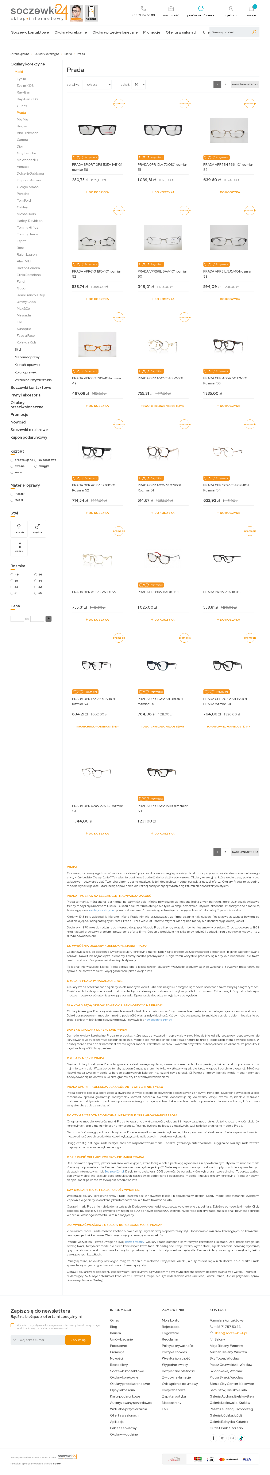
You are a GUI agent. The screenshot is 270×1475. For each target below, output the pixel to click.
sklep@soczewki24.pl (231, 1333)
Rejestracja (171, 1327)
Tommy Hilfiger (28, 227)
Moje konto (171, 1320)
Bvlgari (22, 126)
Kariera (115, 1333)
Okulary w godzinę (124, 1434)
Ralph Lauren (27, 254)
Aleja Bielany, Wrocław (226, 1346)
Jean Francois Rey (31, 295)
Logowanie (170, 1333)
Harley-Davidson (30, 220)
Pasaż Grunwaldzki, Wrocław (231, 1365)
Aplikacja (117, 1422)
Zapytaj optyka (174, 1396)
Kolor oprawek (25, 372)
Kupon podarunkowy (29, 437)
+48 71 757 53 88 (227, 1326)
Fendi (21, 281)
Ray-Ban (23, 92)
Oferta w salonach (181, 32)
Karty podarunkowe (125, 1396)
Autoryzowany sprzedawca (131, 1403)
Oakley (22, 207)
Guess (22, 106)
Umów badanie (121, 1339)
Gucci (21, 288)
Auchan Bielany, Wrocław (228, 1352)
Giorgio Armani (28, 187)
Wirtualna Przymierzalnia (33, 380)
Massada (24, 315)
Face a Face (26, 335)
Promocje (152, 32)
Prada (21, 112)
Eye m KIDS (25, 85)
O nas (114, 1320)
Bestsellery (119, 1365)
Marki (19, 71)
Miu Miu (22, 119)
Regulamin (170, 1339)
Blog (113, 1327)
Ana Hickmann (27, 133)
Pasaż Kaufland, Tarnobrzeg (231, 1409)
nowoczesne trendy (158, 1020)
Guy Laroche (26, 153)
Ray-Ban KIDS (27, 99)
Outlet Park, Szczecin (226, 1428)
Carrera (22, 139)
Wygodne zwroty (175, 1365)
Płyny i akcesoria (25, 395)
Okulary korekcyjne (71, 32)
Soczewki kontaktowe (30, 32)
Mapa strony (171, 1403)
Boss (20, 248)
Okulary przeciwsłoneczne (115, 32)
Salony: (220, 1339)
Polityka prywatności (177, 1346)
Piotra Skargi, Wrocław (226, 1377)
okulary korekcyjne (101, 910)
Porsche (23, 193)
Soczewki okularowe (29, 429)
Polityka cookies (174, 1352)
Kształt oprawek (27, 364)
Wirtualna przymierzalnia (128, 1409)
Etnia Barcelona (29, 275)
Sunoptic (24, 329)
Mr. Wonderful (27, 160)
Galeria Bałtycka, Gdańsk (229, 1422)
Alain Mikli (24, 261)
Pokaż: (125, 84)
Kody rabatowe (174, 1390)
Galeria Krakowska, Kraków (230, 1403)
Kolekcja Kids (26, 342)
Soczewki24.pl (114, 1171)
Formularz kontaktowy (226, 1320)
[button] (48, 619)
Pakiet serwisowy (123, 1428)
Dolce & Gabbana (30, 173)
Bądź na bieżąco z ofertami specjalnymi (46, 1313)
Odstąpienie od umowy (180, 1384)
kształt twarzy (134, 1242)
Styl (18, 349)
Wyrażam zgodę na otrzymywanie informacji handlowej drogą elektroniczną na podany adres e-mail (58, 1326)
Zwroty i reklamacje (176, 1377)
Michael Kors (26, 214)
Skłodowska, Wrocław (226, 1371)
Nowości (18, 422)
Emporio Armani (29, 180)
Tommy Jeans (27, 234)
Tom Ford (24, 200)
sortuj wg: (73, 84)
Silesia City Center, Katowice (232, 1384)
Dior (20, 146)
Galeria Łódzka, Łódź (226, 1415)
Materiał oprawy (27, 357)
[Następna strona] (245, 84)
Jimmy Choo (26, 302)
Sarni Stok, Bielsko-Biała (228, 1390)
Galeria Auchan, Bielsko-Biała (232, 1396)
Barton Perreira (28, 268)
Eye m (21, 79)
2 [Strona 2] (225, 84)
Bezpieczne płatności (178, 1371)
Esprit (21, 241)
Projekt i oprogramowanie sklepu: (36, 1463)
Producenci (118, 1346)
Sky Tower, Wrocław (224, 1358)
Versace (23, 166)
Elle (19, 322)
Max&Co (23, 308)
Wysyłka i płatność (176, 1358)
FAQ (165, 1409)
